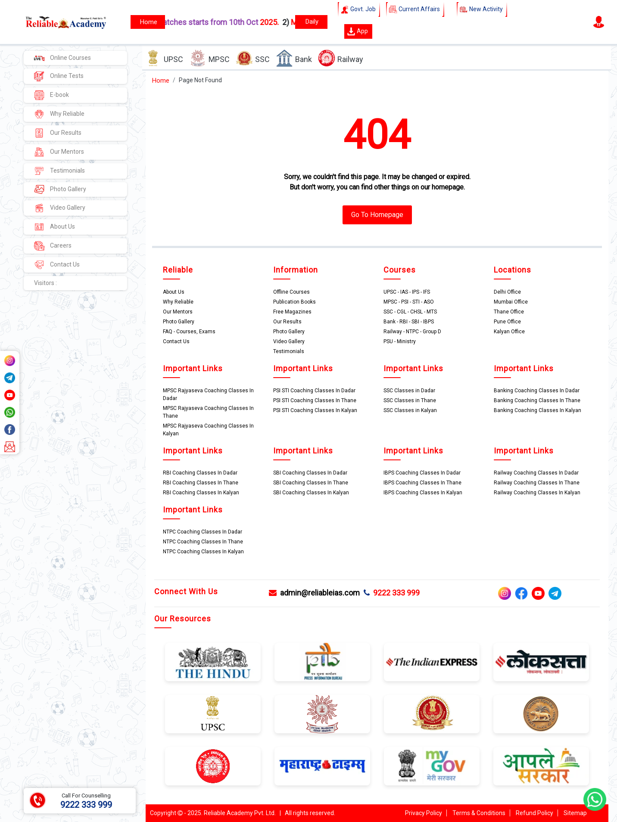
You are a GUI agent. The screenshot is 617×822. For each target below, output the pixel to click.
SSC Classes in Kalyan (410, 410)
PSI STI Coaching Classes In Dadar (314, 391)
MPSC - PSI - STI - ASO (408, 302)
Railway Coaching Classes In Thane (537, 483)
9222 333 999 (392, 592)
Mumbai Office (511, 302)
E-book (51, 95)
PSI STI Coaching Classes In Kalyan (315, 410)
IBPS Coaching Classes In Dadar (422, 473)
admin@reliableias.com (314, 592)
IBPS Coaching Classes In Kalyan (422, 493)
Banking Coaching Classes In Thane (537, 400)
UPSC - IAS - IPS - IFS (406, 292)
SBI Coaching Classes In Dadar (310, 473)
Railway (340, 58)
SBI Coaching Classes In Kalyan (311, 493)
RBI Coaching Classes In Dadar (200, 473)
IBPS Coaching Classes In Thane (422, 483)
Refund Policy (534, 813)
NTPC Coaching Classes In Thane (203, 542)
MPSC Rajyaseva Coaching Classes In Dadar (208, 394)
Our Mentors (59, 152)
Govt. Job (359, 9)
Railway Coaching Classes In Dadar (536, 473)
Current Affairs (415, 9)
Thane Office (509, 312)
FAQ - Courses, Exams (189, 332)
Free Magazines (292, 312)
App (357, 31)
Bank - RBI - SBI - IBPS (408, 322)
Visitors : (45, 282)
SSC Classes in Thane (409, 400)
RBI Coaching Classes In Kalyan (201, 493)
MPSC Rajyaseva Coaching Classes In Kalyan (208, 430)
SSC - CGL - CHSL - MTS (410, 312)
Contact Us (57, 265)
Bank (294, 58)
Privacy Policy (423, 813)
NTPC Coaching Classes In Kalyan (203, 552)
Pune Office (507, 322)
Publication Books (294, 302)
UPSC (163, 58)
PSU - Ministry (399, 341)
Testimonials (59, 171)
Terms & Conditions (478, 813)
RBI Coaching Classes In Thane (200, 483)
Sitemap (575, 813)
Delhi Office (507, 292)
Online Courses (62, 57)
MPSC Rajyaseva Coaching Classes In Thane (208, 412)
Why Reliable (59, 114)
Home (160, 80)
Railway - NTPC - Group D (412, 332)
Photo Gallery (60, 189)
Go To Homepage (377, 215)
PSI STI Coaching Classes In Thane (314, 400)
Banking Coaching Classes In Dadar (537, 391)
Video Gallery (59, 208)
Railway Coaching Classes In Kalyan (537, 493)
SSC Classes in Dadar (409, 391)
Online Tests (59, 76)
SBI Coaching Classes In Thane (310, 483)
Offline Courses (291, 292)
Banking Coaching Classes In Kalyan (537, 410)
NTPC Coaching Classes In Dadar (202, 532)
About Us (54, 227)
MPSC (209, 58)
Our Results (57, 133)
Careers (53, 246)
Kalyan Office (509, 332)
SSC (253, 58)
